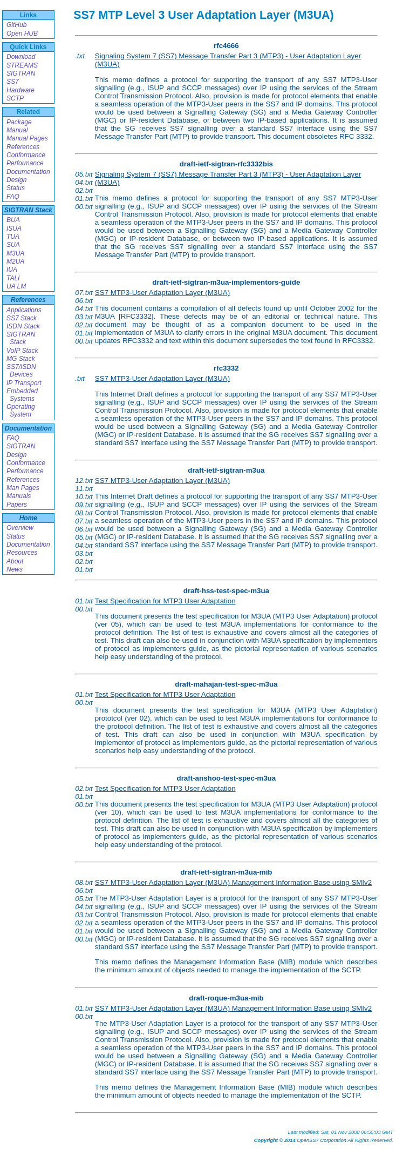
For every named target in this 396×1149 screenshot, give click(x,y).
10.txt (84, 497)
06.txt (84, 301)
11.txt (84, 489)
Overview (19, 528)
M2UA (15, 261)
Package (19, 122)
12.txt (84, 480)
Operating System (20, 410)
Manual (17, 130)
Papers (16, 504)
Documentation (28, 172)
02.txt (84, 190)
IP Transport (24, 383)
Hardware (20, 90)
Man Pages (22, 488)
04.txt (84, 182)
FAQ (12, 196)
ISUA (14, 228)
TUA (12, 236)
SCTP (15, 98)
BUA (13, 220)
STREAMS (22, 65)
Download (20, 57)
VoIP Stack (22, 350)
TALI (12, 278)
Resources (21, 552)
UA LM (16, 286)
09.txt (84, 505)
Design (16, 180)
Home (28, 518)
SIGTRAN (20, 73)
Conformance (25, 155)
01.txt (84, 198)
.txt (80, 56)
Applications (24, 310)
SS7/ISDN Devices (21, 370)
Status (15, 188)
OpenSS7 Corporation (321, 1140)
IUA (11, 269)
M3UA (15, 253)
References (22, 147)
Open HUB (22, 33)
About (14, 561)
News (14, 569)
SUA (13, 244)
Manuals (18, 496)
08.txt (84, 513)
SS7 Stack (21, 318)
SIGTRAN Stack (28, 210)
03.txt (84, 317)
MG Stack (20, 358)
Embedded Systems (22, 394)
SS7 (12, 81)
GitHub (16, 25)
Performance (25, 163)
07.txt (84, 292)
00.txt (84, 207)
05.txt (84, 174)
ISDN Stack (23, 326)
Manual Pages (27, 138)
